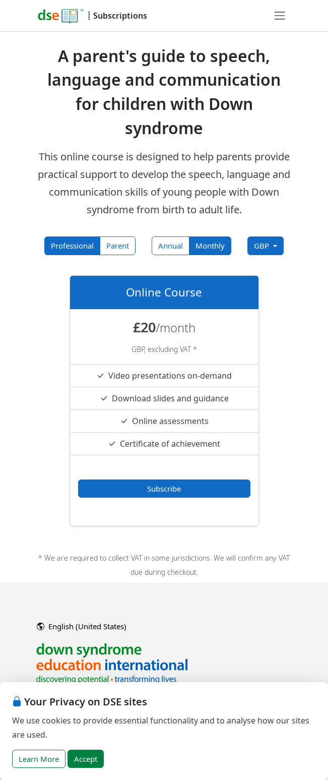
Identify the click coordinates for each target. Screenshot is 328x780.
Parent (117, 246)
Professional (72, 246)
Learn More (39, 759)
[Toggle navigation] (279, 15)
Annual (170, 246)
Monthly (210, 246)
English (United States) (81, 626)
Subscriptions (120, 15)
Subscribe (164, 489)
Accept (85, 759)
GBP (262, 246)
